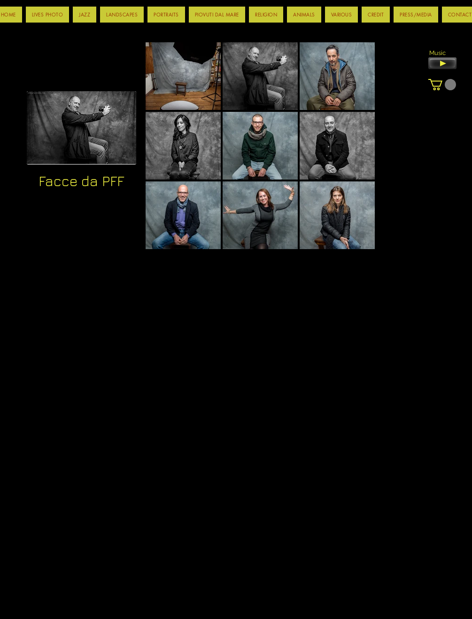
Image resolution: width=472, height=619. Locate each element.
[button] (84, 15)
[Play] (442, 63)
